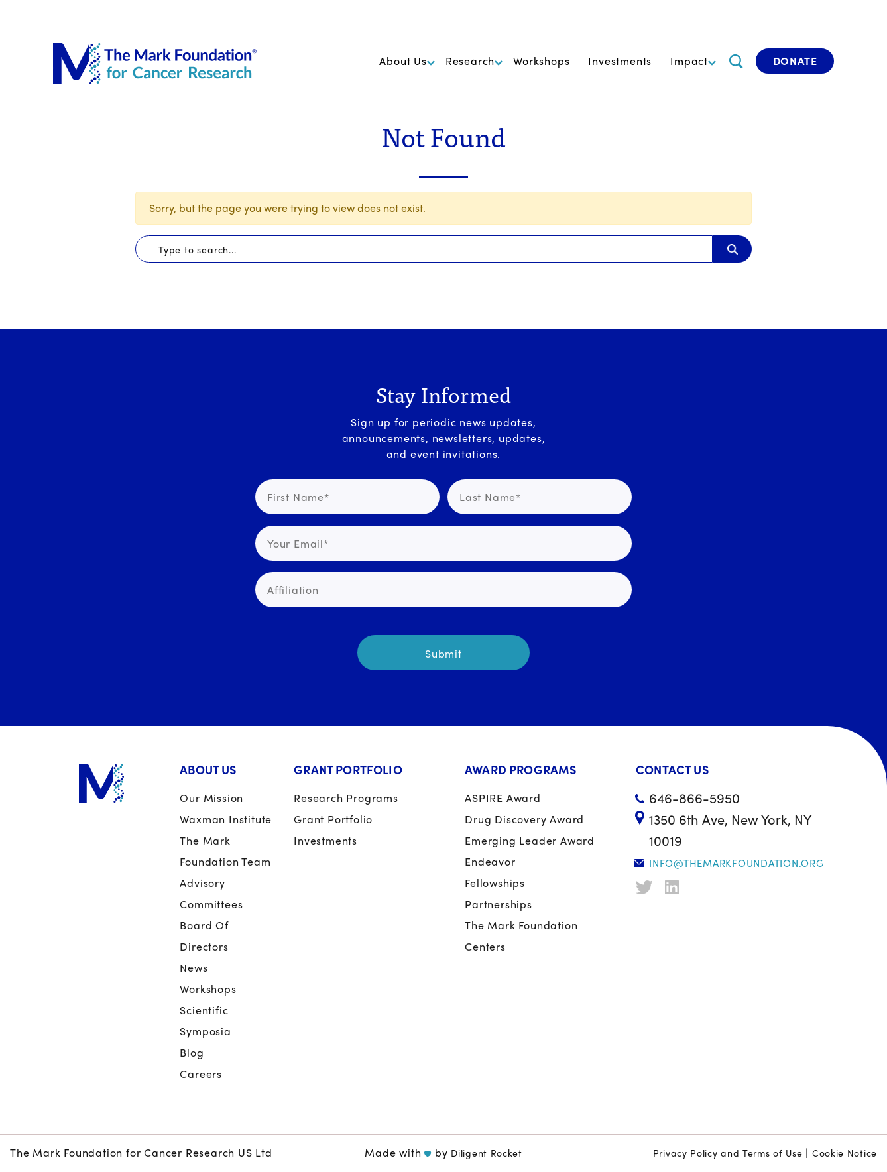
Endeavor (490, 861)
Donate (795, 60)
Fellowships (495, 882)
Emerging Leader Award (530, 840)
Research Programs (346, 797)
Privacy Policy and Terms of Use (728, 1152)
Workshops (541, 60)
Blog (192, 1052)
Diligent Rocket (486, 1152)
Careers (201, 1073)
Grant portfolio (333, 819)
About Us (402, 60)
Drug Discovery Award (524, 819)
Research (470, 60)
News (193, 967)
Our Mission (211, 797)
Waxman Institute (226, 819)
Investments (620, 60)
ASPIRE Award (503, 797)
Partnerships (498, 903)
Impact (689, 60)
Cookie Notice (844, 1152)
